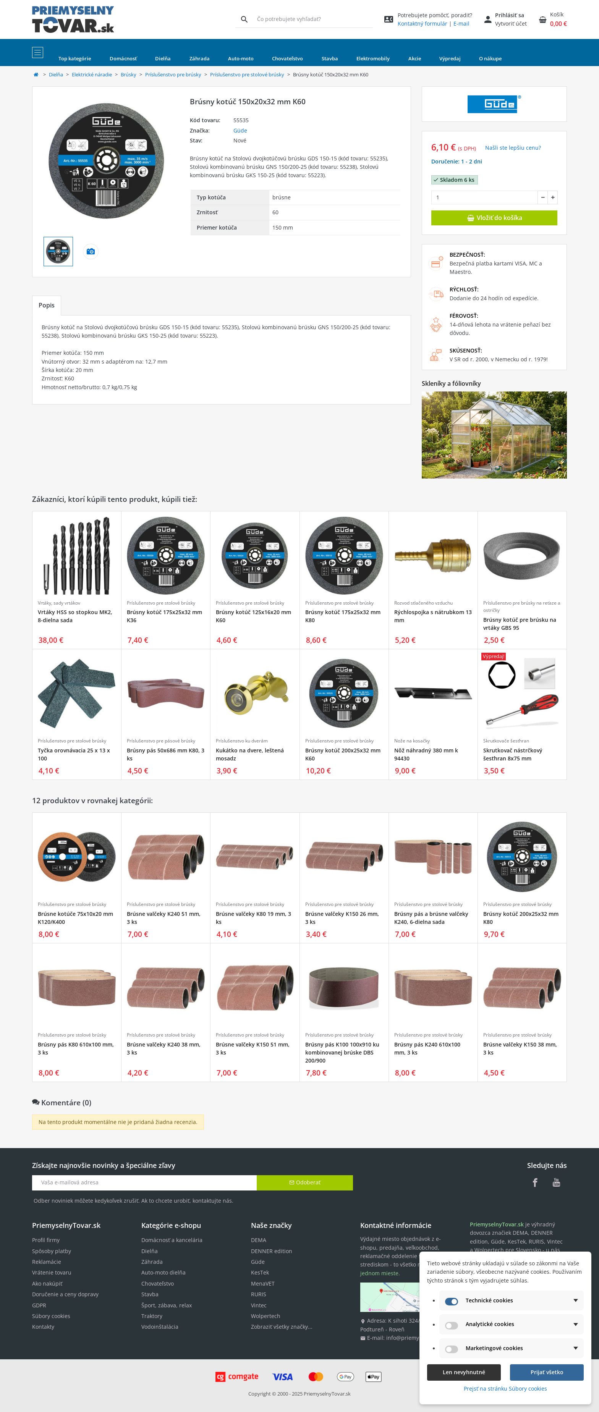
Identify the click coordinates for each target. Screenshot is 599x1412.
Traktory (151, 1316)
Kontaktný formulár (422, 23)
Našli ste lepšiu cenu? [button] (513, 147)
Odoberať (305, 1182)
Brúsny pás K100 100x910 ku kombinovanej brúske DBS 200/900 (342, 1052)
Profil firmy (46, 1240)
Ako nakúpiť (47, 1283)
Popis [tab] (47, 305)
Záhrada (152, 1261)
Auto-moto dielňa (163, 1272)
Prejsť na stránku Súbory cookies (505, 1388)
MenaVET (263, 1283)
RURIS (258, 1294)
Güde (240, 130)
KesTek (260, 1272)
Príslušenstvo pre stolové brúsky (247, 74)
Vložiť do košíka (494, 217)
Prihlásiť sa (509, 15)
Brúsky (128, 74)
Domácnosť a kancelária (171, 1240)
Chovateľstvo (157, 1283)
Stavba (150, 1294)
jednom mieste (379, 1273)
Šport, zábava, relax (166, 1305)
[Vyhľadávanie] (244, 19)
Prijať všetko (547, 1372)
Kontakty (43, 1326)
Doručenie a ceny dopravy (65, 1294)
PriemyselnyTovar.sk (327, 1394)
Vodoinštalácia (159, 1326)
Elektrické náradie (92, 74)
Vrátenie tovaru (51, 1272)
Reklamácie (46, 1261)
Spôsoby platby (51, 1251)
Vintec (259, 1305)
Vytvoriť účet (511, 23)
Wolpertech (265, 1316)
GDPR (39, 1305)
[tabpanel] (222, 360)
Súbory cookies (51, 1316)
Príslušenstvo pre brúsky (173, 74)
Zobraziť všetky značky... (281, 1326)
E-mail (461, 23)
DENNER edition (271, 1251)
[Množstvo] (484, 197)
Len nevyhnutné (464, 1372)
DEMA (258, 1240)
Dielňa (56, 74)
